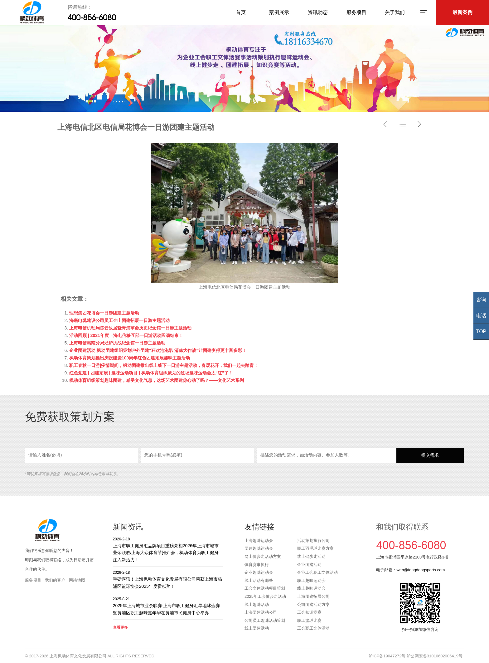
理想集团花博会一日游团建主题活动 (104, 312)
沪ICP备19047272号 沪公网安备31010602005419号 (415, 656)
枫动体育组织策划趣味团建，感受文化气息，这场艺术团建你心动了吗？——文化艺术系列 (156, 380)
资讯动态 (318, 12)
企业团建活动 (309, 564)
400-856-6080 (91, 17)
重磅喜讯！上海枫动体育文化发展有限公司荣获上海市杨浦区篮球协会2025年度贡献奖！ (168, 579)
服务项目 (356, 12)
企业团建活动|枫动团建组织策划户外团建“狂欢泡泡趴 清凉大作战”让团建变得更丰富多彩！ (157, 350)
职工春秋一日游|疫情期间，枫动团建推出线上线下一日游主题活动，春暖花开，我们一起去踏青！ (163, 365)
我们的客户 (55, 580)
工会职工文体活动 (313, 628)
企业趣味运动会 (258, 572)
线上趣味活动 (256, 604)
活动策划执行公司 (313, 540)
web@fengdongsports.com (420, 570)
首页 (241, 12)
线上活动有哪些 (258, 580)
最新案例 (462, 12)
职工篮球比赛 (309, 620)
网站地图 (77, 580)
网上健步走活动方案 (262, 556)
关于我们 (395, 12)
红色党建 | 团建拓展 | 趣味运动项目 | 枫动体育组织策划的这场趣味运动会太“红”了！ (151, 372)
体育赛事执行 (256, 564)
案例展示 (279, 12)
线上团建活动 (256, 628)
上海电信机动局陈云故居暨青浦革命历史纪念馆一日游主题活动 (130, 327)
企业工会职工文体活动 (317, 572)
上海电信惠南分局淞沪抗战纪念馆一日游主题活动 (117, 342)
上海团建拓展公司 (313, 596)
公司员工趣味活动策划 (264, 620)
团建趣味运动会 (258, 548)
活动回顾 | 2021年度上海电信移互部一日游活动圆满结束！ (126, 335)
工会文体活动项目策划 (264, 588)
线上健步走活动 (311, 556)
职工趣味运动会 (311, 580)
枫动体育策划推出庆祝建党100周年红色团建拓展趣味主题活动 (129, 357)
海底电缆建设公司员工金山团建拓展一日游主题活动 (119, 320)
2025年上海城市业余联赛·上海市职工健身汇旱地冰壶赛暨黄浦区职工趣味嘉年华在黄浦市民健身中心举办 (168, 605)
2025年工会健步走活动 (265, 596)
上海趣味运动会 (258, 540)
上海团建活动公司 (260, 612)
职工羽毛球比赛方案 (315, 548)
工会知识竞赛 (309, 612)
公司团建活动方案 (313, 604)
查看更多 (120, 627)
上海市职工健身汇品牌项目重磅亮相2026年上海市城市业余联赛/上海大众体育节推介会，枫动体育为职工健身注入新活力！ (168, 549)
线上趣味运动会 (311, 588)
